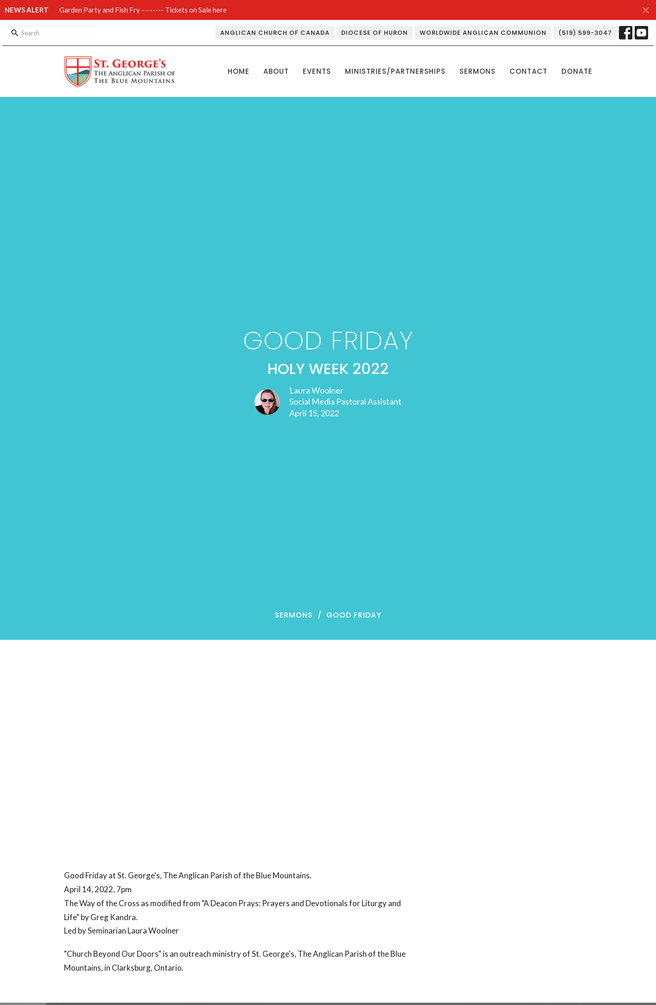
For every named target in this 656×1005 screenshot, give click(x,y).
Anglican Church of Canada (275, 32)
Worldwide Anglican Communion (483, 32)
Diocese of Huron (374, 32)
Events (317, 71)
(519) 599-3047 (585, 32)
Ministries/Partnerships (395, 71)
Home (238, 71)
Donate (576, 71)
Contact (529, 71)
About (276, 71)
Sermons (477, 71)
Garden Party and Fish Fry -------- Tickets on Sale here (143, 10)
